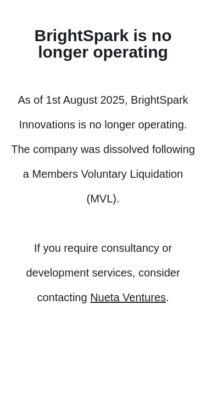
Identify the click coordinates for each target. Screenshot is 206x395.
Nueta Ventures (128, 297)
